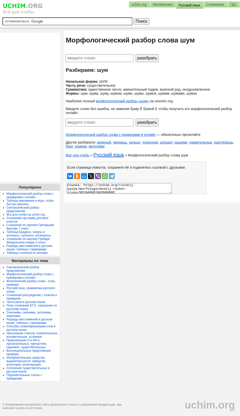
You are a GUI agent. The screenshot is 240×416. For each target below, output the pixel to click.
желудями (96, 146)
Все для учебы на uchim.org (25, 214)
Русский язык (108, 154)
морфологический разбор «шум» (122, 101)
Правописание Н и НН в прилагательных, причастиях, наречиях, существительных (26, 344)
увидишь (120, 142)
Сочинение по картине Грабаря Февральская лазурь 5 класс (28, 240)
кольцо (134, 142)
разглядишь (223, 142)
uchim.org (210, 405)
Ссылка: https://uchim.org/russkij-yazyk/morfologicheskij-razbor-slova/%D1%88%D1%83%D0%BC (119, 188)
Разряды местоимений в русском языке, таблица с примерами (29, 247)
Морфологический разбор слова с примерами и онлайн (111, 135)
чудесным (150, 142)
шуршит (166, 142)
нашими (180, 142)
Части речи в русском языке (25, 302)
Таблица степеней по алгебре (27, 253)
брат (69, 146)
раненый (104, 142)
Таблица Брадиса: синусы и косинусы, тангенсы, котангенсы (28, 233)
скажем (80, 146)
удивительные (200, 142)
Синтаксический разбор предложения (22, 209)
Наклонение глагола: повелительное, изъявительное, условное (32, 335)
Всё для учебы (77, 155)
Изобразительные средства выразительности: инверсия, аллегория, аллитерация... (26, 361)
